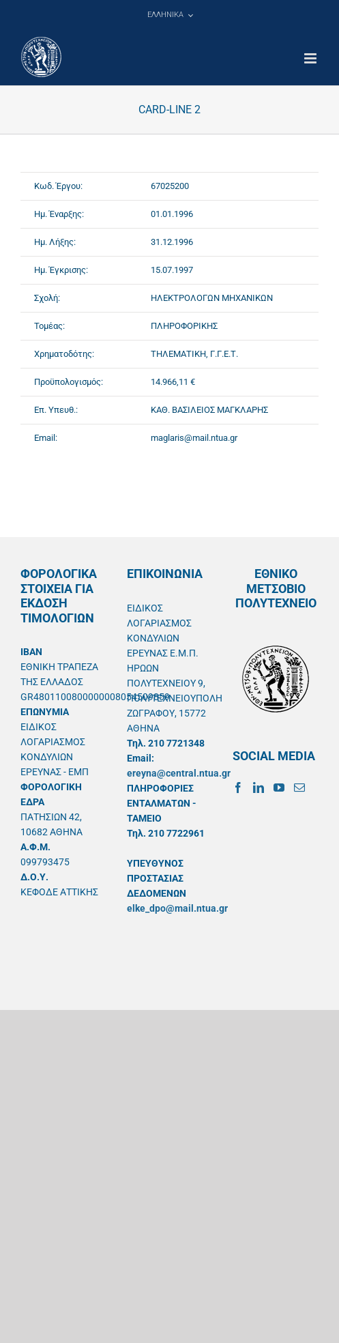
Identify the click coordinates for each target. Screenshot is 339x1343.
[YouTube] (279, 787)
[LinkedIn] (258, 787)
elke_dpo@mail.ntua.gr (177, 908)
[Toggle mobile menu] (311, 58)
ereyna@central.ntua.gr (179, 773)
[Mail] (299, 787)
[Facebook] (238, 787)
